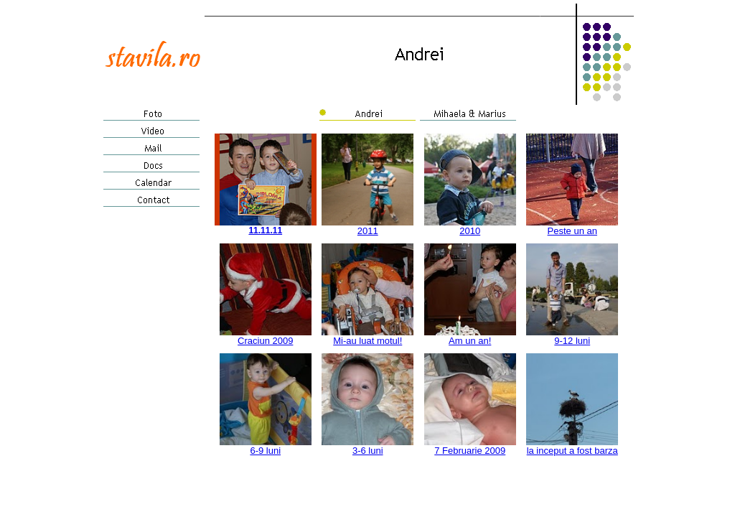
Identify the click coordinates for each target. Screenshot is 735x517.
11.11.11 (265, 230)
